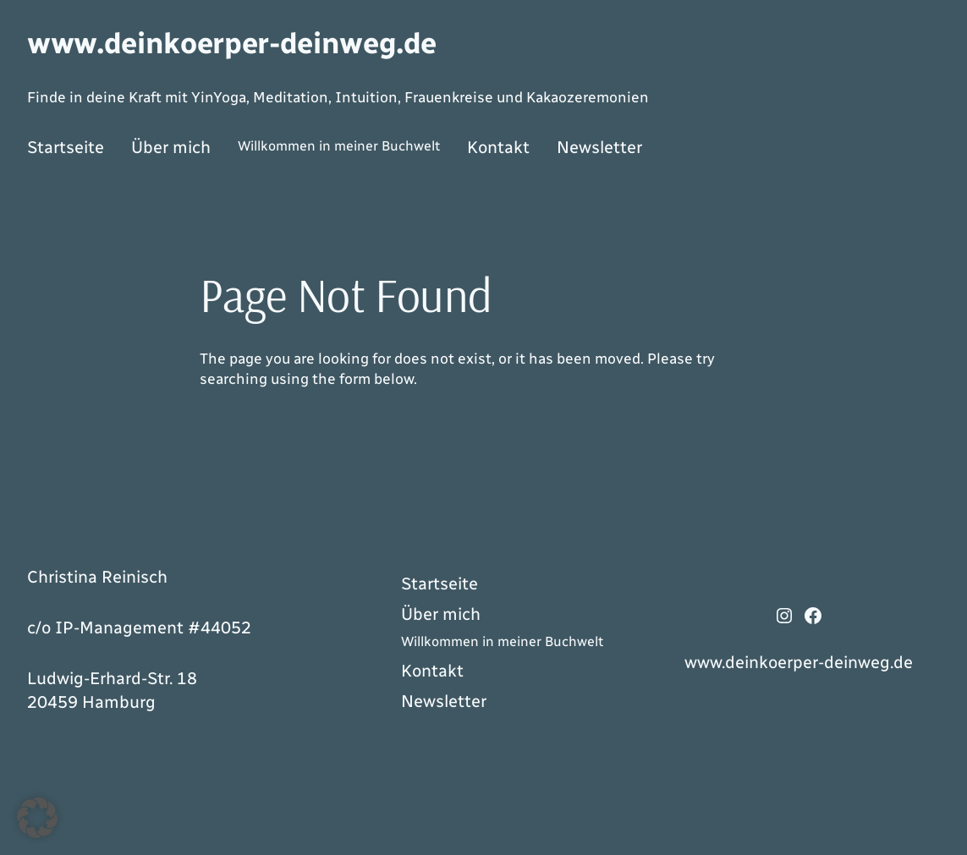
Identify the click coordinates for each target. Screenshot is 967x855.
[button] (37, 818)
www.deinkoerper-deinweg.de (232, 43)
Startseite (65, 147)
